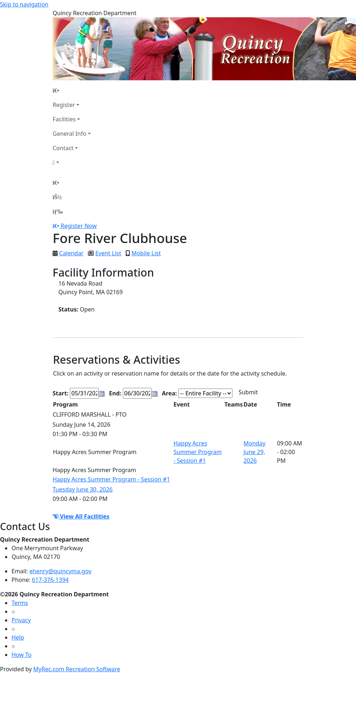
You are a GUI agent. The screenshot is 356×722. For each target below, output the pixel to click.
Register (64, 105)
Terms (20, 603)
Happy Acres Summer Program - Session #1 (197, 452)
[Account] (72, 162)
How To (21, 655)
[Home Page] (72, 90)
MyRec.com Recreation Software (76, 669)
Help (18, 637)
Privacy (21, 620)
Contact (63, 148)
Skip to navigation (24, 4)
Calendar (71, 253)
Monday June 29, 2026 (255, 452)
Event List (108, 253)
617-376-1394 (50, 580)
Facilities (64, 119)
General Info (69, 134)
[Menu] (58, 211)
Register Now (79, 226)
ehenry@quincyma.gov (61, 571)
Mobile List (146, 253)
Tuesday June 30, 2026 (83, 489)
